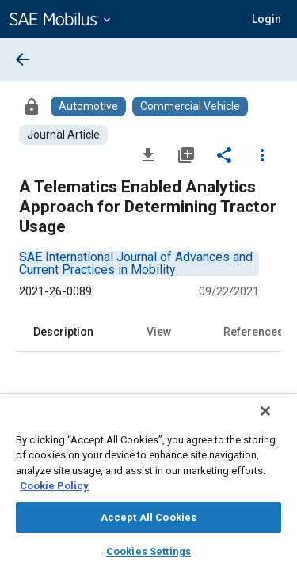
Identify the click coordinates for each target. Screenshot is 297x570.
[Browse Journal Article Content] (63, 135)
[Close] (276, 421)
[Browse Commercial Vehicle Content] (190, 106)
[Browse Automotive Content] (88, 106)
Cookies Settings (148, 551)
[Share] (224, 154)
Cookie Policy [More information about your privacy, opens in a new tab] (54, 486)
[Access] (32, 106)
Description (63, 331)
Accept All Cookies (148, 517)
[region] (148, 487)
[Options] (262, 154)
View (159, 331)
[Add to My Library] (186, 154)
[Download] (148, 154)
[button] (266, 19)
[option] (136, 263)
